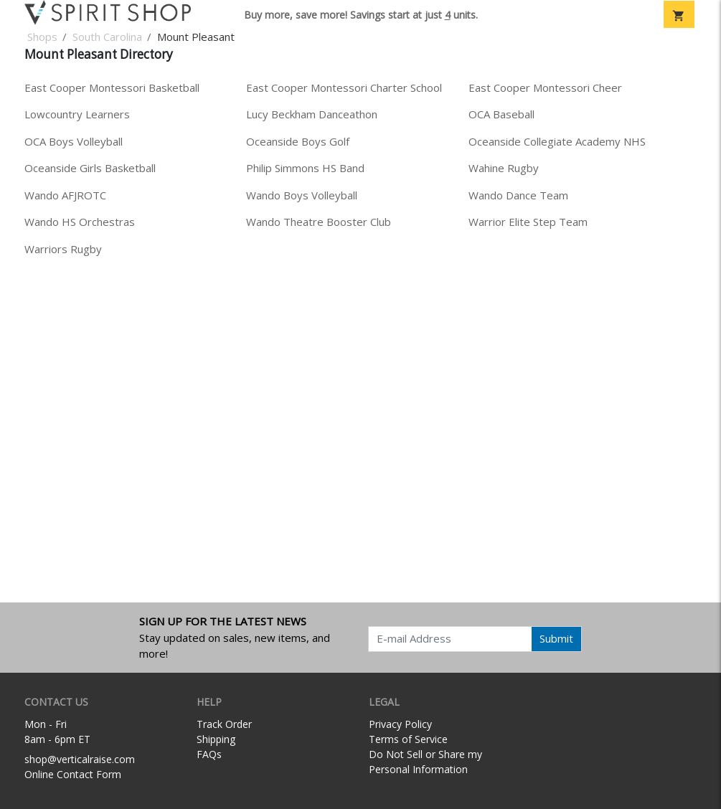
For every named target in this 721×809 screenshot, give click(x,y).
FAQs (209, 754)
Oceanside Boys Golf (297, 141)
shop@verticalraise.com (79, 759)
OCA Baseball (501, 114)
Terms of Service (408, 739)
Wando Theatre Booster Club (318, 221)
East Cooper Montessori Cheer (545, 87)
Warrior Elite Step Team (528, 221)
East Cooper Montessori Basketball (111, 87)
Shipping (216, 739)
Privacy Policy (400, 724)
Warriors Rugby (63, 249)
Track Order (224, 724)
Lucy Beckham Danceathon (311, 114)
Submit (556, 638)
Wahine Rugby (503, 168)
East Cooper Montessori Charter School (344, 87)
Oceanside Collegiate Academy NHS (557, 141)
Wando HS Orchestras (79, 221)
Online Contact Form (72, 774)
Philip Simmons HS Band (305, 168)
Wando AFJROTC (65, 195)
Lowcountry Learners (77, 114)
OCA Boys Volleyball (73, 141)
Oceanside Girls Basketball (90, 168)
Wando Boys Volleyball (301, 195)
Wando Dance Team (518, 195)
